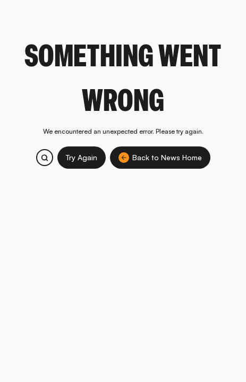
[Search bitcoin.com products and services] (44, 157)
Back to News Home (160, 157)
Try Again (81, 157)
